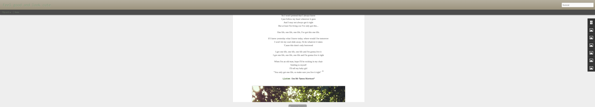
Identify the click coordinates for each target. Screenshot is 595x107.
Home (17, 12)
